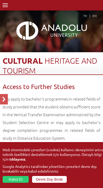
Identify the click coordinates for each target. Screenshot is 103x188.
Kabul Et (16, 179)
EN (95, 16)
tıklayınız (17, 159)
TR (85, 16)
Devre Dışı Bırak (49, 179)
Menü (5, 5)
